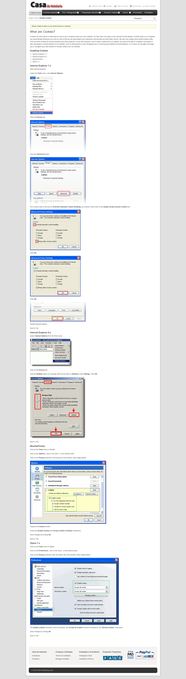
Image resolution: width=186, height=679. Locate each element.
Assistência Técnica (86, 659)
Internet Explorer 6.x (40, 57)
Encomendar (136, 6)
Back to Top (34, 328)
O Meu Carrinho (122, 6)
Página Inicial (33, 18)
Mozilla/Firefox (38, 59)
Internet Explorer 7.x (40, 54)
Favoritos (109, 6)
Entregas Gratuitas (62, 659)
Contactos (35, 659)
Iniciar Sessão (150, 6)
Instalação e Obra (85, 656)
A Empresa (36, 656)
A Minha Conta (96, 6)
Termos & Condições (63, 656)
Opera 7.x (36, 62)
